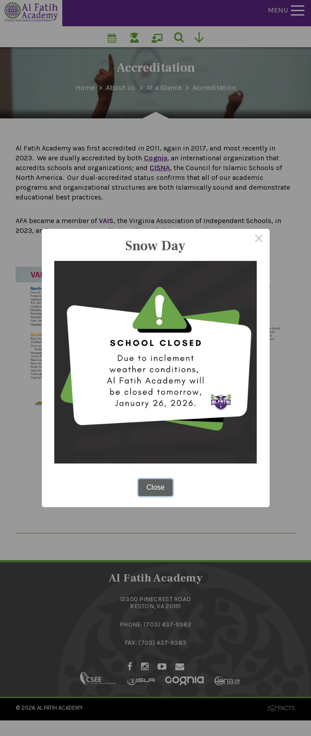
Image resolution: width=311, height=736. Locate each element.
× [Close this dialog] (259, 239)
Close (155, 487)
